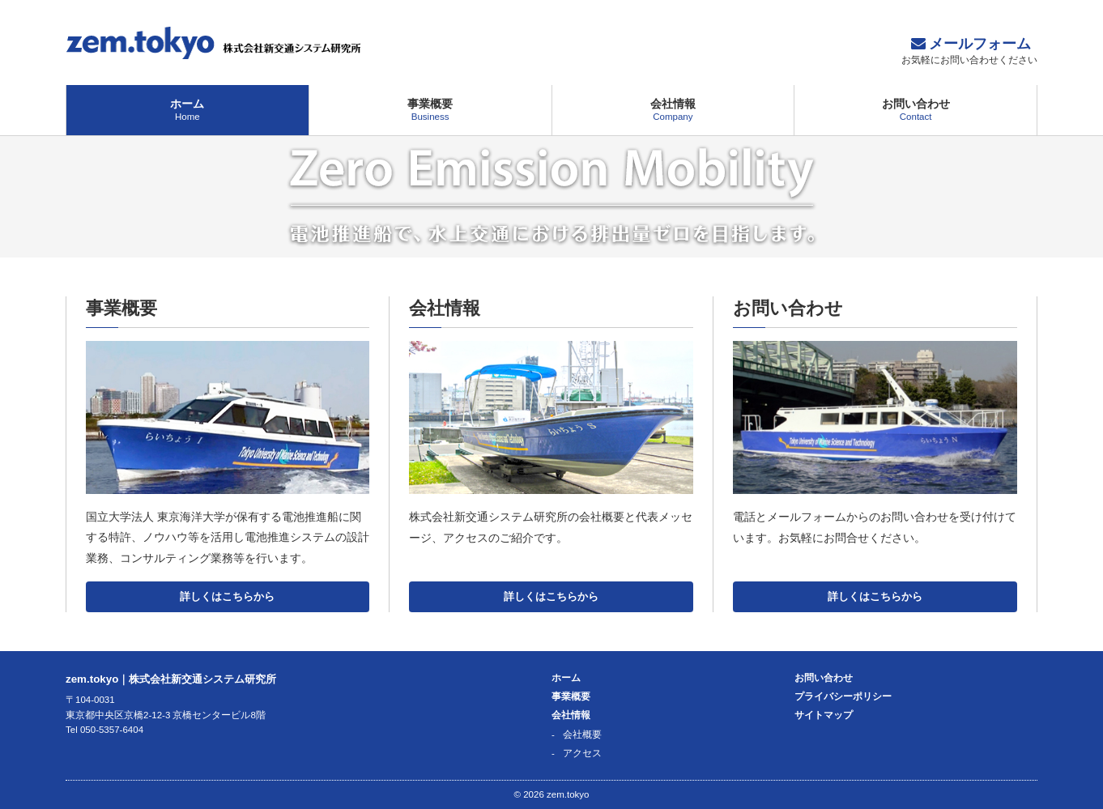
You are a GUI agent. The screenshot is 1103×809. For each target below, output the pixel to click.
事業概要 (430, 109)
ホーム (187, 109)
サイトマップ (823, 715)
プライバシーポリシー (843, 696)
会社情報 (673, 109)
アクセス (582, 753)
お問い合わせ (915, 109)
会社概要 (582, 734)
